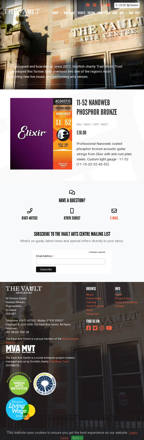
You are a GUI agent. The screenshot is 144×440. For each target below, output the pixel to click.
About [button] (56, 13)
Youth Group (103, 13)
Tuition (91, 13)
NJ (19, 431)
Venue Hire (92, 314)
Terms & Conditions (126, 302)
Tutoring (91, 302)
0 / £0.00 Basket (126, 5)
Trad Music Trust (59, 361)
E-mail (114, 218)
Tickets (81, 13)
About (89, 294)
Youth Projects (95, 306)
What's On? (69, 13)
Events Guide (93, 298)
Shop (114, 13)
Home (118, 294)
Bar (131, 13)
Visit (137, 13)
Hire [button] (122, 13)
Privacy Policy (123, 298)
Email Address (45, 256)
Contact (119, 306)
